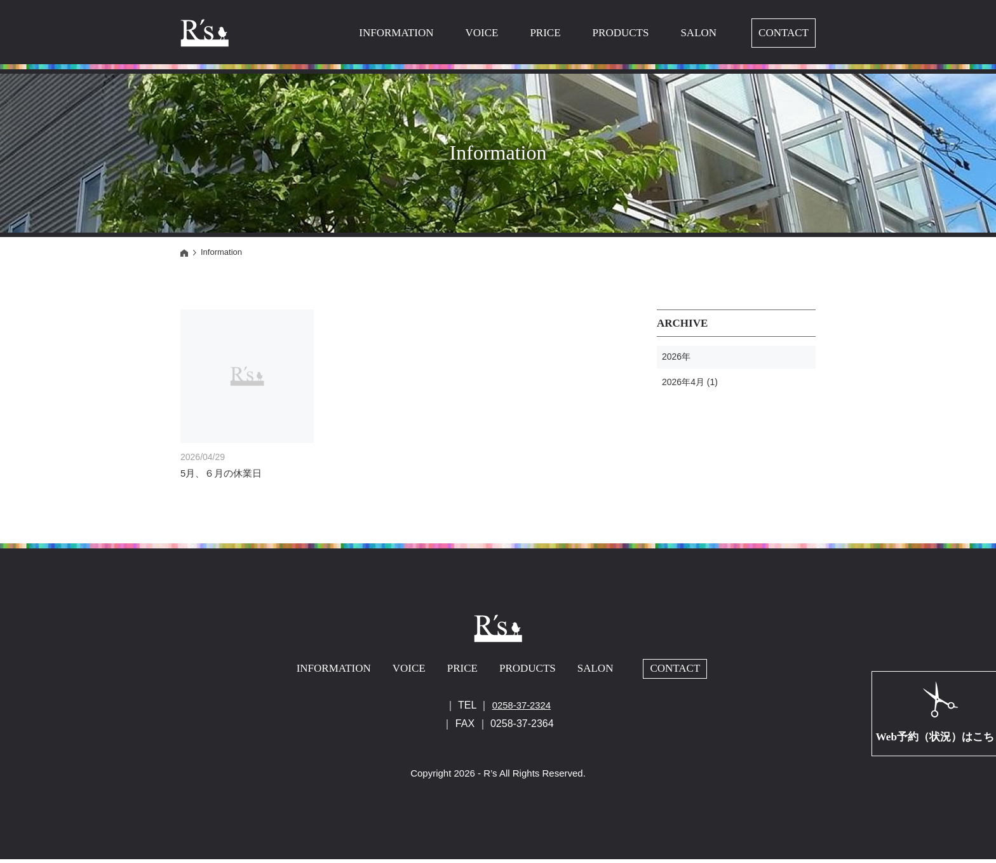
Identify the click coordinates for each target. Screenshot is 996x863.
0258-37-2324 (521, 708)
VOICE (481, 33)
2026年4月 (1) (690, 382)
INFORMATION (396, 33)
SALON (698, 33)
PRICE (545, 33)
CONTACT (783, 33)
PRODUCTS (621, 33)
